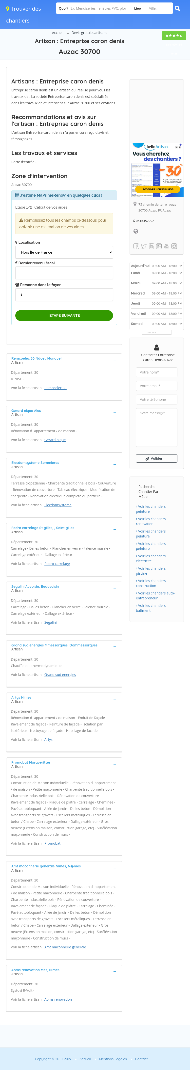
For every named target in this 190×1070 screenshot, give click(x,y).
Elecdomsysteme (58, 505)
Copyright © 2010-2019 (53, 1059)
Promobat (52, 843)
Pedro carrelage (57, 563)
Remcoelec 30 (55, 387)
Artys (48, 739)
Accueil (57, 32)
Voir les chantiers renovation (151, 521)
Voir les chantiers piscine (151, 571)
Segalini (50, 622)
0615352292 (143, 220)
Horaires (151, 332)
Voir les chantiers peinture (151, 509)
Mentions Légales (113, 1059)
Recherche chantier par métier (148, 491)
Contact (141, 1059)
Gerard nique (55, 439)
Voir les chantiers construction (151, 583)
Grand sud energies (60, 674)
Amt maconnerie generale (65, 947)
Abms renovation (58, 999)
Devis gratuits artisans (89, 32)
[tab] (64, 359)
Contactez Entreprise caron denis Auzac (158, 357)
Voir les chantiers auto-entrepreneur (155, 595)
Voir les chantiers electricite (151, 558)
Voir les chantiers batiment (151, 608)
